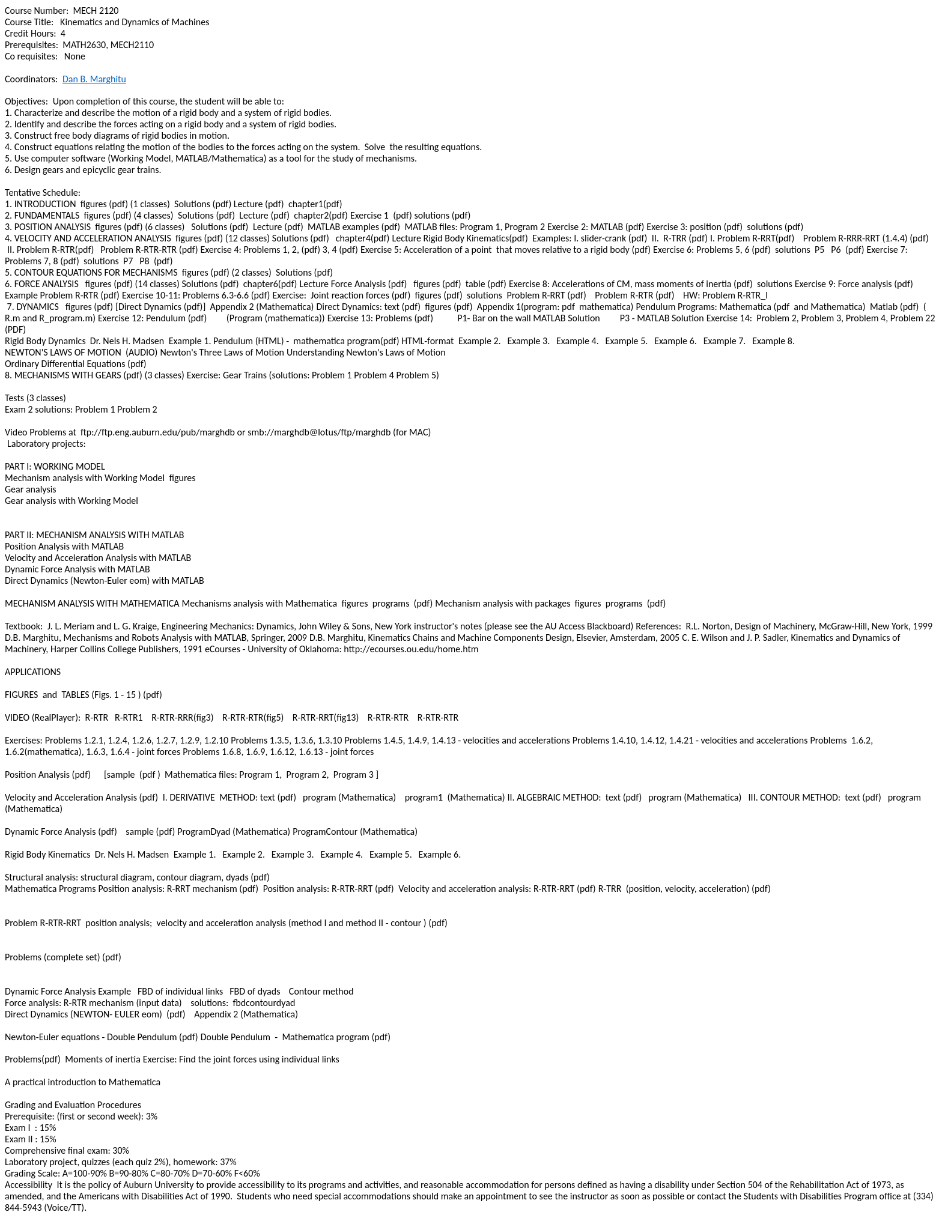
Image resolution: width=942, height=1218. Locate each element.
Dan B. (94, 79)
